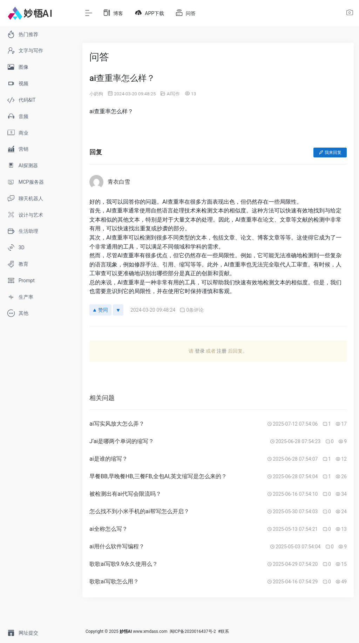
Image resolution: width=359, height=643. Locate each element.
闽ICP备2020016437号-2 (193, 631)
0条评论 (192, 310)
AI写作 (173, 93)
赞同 (100, 310)
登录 (200, 351)
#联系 (223, 631)
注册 (221, 351)
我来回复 (330, 152)
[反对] (118, 310)
